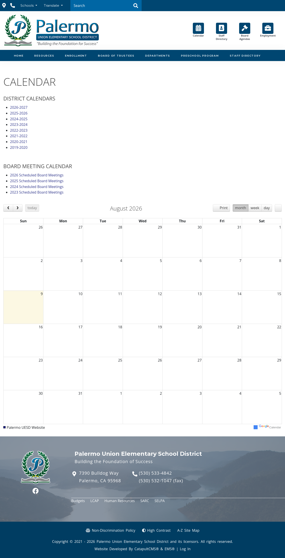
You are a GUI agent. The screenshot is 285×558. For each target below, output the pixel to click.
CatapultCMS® (146, 548)
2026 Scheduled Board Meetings (36, 175)
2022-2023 (18, 130)
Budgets (78, 500)
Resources (44, 55)
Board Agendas (244, 32)
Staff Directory (221, 32)
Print (224, 207)
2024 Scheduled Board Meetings (36, 186)
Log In (185, 548)
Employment (268, 30)
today (32, 207)
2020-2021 (18, 141)
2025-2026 (18, 113)
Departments (157, 55)
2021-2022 (18, 135)
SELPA (160, 500)
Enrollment (76, 55)
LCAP (94, 500)
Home (19, 55)
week (255, 207)
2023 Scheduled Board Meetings (36, 192)
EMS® (170, 548)
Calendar (198, 30)
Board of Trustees (116, 55)
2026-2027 (18, 107)
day (267, 207)
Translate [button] (52, 5)
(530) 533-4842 (155, 473)
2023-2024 (18, 124)
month (240, 207)
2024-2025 (18, 119)
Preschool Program (200, 55)
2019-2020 (18, 147)
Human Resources (119, 500)
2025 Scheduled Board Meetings (36, 180)
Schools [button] (27, 5)
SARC (144, 500)
